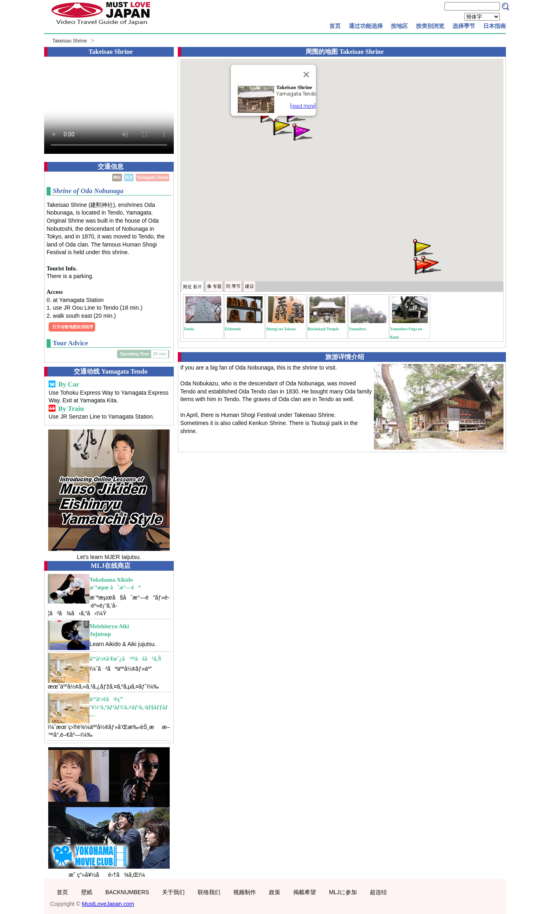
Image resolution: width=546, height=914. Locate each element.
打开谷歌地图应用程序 (73, 327)
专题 (214, 286)
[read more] (303, 106)
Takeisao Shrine (69, 41)
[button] (281, 126)
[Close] (306, 74)
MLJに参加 (342, 892)
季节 (233, 286)
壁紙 (86, 892)
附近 (192, 286)
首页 (335, 26)
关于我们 (173, 892)
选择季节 (463, 26)
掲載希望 (304, 892)
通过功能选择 (366, 26)
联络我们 (209, 892)
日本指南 (494, 26)
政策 (274, 892)
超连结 (378, 892)
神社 (117, 177)
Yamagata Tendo (152, 177)
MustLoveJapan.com (108, 904)
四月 (129, 177)
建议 (249, 286)
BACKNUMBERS (127, 892)
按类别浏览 (430, 26)
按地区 (399, 26)
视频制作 (244, 892)
